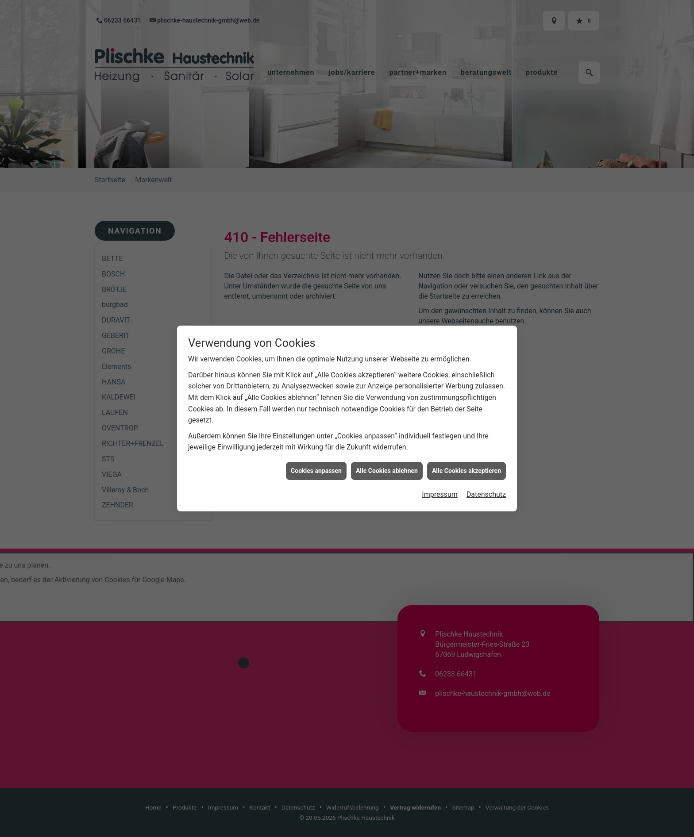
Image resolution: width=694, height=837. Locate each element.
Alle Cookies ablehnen (387, 451)
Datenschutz (486, 475)
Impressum (440, 475)
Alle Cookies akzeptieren (466, 451)
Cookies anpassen (316, 451)
